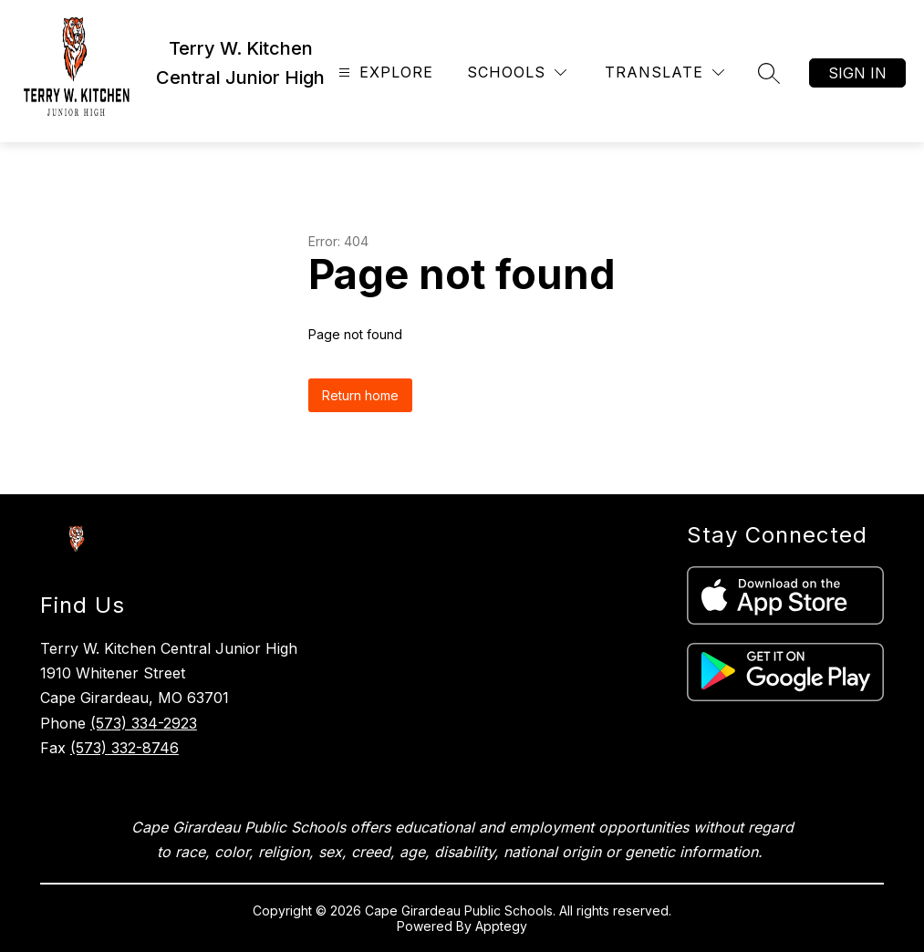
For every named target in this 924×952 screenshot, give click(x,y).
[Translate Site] (664, 72)
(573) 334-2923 (143, 723)
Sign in (857, 73)
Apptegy (501, 926)
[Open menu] (383, 72)
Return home (360, 395)
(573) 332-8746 (124, 748)
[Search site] (769, 73)
